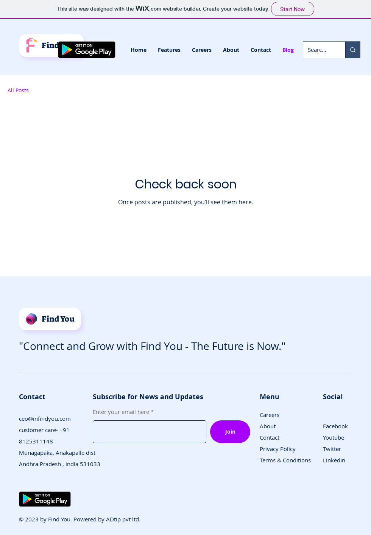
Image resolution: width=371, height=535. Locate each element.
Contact (269, 437)
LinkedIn (334, 460)
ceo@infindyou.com (45, 418)
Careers (269, 414)
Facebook (335, 426)
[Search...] (318, 50)
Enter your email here (121, 412)
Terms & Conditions (285, 460)
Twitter (332, 449)
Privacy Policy (278, 449)
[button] (169, 50)
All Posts (18, 90)
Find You (58, 319)
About (268, 426)
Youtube (333, 437)
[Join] (230, 431)
